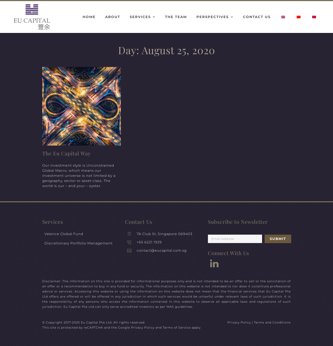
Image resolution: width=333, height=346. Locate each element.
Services (142, 17)
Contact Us (257, 17)
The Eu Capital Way (66, 153)
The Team (176, 17)
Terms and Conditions (272, 322)
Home (89, 17)
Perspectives (214, 17)
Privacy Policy (142, 327)
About (112, 17)
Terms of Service (176, 327)
